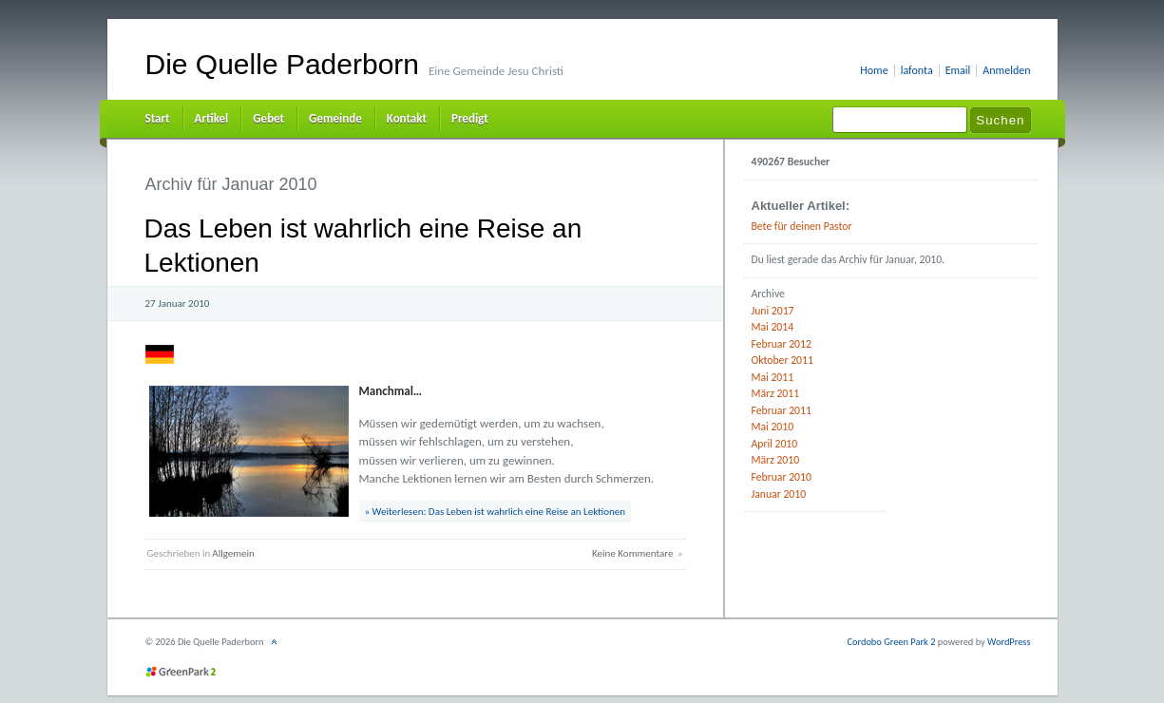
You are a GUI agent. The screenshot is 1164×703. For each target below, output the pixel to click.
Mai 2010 (773, 426)
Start (157, 118)
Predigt (469, 118)
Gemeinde (335, 118)
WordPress (1008, 642)
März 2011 (776, 393)
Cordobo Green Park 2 (891, 642)
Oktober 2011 (782, 360)
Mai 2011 (773, 377)
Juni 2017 (773, 310)
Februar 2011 (781, 410)
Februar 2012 (781, 344)
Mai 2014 (773, 326)
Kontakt (407, 118)
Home (873, 71)
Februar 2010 (781, 477)
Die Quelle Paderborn (282, 64)
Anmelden (1006, 71)
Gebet (268, 118)
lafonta (917, 71)
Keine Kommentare (632, 553)
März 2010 (776, 459)
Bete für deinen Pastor (802, 226)
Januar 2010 (779, 494)
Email (958, 71)
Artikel (212, 118)
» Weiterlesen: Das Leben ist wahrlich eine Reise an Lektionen (495, 511)
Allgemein (233, 553)
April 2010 (775, 443)
